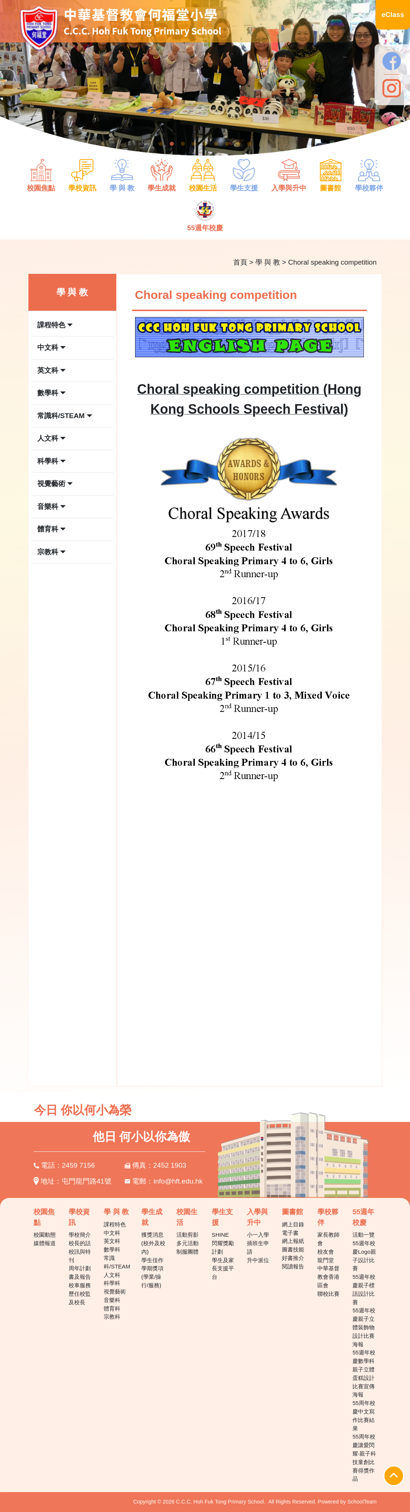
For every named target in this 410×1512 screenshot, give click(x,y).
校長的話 (80, 1243)
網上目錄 (293, 1224)
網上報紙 (293, 1241)
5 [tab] (205, 144)
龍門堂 (325, 1260)
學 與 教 (267, 262)
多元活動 (187, 1243)
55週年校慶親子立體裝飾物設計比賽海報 (363, 1327)
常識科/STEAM (117, 1262)
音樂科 (112, 1300)
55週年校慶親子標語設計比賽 (363, 1289)
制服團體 (187, 1251)
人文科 (112, 1275)
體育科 (112, 1308)
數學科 (112, 1249)
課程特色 (115, 1224)
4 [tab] (194, 144)
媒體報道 (45, 1243)
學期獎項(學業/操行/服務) (152, 1276)
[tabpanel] (205, 82)
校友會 (325, 1251)
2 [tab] (172, 144)
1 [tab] (161, 144)
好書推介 (293, 1258)
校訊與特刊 (80, 1255)
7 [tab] (227, 144)
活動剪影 (187, 1235)
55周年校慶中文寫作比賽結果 (363, 1415)
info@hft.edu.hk (178, 1181)
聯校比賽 (328, 1294)
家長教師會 (328, 1239)
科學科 (112, 1283)
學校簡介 (80, 1235)
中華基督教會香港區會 (328, 1276)
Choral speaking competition (332, 262)
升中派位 (258, 1260)
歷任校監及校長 (80, 1298)
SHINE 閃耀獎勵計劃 (223, 1243)
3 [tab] (183, 144)
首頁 (240, 262)
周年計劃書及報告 (80, 1272)
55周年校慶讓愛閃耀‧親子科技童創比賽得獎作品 (364, 1457)
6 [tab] (216, 144)
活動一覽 (363, 1235)
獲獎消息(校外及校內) (153, 1243)
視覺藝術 (115, 1291)
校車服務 (80, 1285)
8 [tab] (238, 144)
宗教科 (112, 1316)
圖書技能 (293, 1249)
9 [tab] (249, 144)
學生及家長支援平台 (223, 1268)
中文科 (112, 1233)
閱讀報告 (293, 1266)
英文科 (112, 1241)
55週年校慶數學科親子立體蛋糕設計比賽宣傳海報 (363, 1373)
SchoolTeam (361, 1502)
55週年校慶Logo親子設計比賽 (364, 1255)
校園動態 (45, 1235)
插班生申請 (258, 1247)
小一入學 (258, 1235)
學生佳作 (152, 1260)
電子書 (290, 1233)
